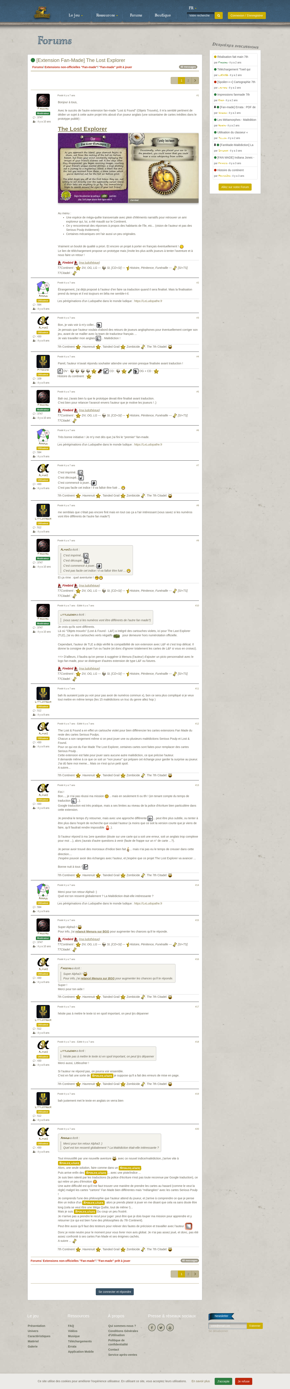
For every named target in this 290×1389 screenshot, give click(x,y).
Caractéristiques (39, 1336)
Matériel (33, 1341)
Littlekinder (43, 518)
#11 (197, 688)
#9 (197, 540)
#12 (197, 723)
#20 (197, 1129)
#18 (197, 1042)
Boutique (163, 15)
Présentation (36, 1325)
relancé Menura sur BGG (92, 931)
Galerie (33, 1346)
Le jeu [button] (76, 15)
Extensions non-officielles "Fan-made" (71, 67)
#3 (197, 317)
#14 (197, 885)
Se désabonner (218, 1331)
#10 (197, 605)
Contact (113, 1349)
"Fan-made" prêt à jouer (115, 67)
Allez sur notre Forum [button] (235, 187)
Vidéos (73, 1331)
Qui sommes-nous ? (122, 1325)
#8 (197, 505)
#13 (197, 785)
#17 (197, 1006)
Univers (33, 1331)
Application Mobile (81, 1351)
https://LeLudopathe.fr (148, 301)
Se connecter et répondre (114, 1291)
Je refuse (244, 1381)
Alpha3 (43, 327)
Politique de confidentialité (118, 1342)
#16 (197, 959)
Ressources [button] (107, 15)
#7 (197, 465)
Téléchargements (80, 1341)
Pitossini (43, 370)
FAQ (71, 1325)
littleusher (68, 614)
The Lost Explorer (82, 129)
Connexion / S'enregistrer (247, 15)
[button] (192, 8)
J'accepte (223, 1381)
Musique (74, 1336)
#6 (197, 430)
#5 (197, 391)
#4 (197, 356)
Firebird (43, 108)
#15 (197, 920)
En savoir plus (201, 1381)
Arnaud (43, 296)
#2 (197, 282)
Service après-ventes (122, 1354)
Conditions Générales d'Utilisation (123, 1333)
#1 (197, 95)
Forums (136, 15)
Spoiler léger (102, 1076)
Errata (72, 1346)
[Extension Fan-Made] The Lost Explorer (78, 60)
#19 (197, 1094)
